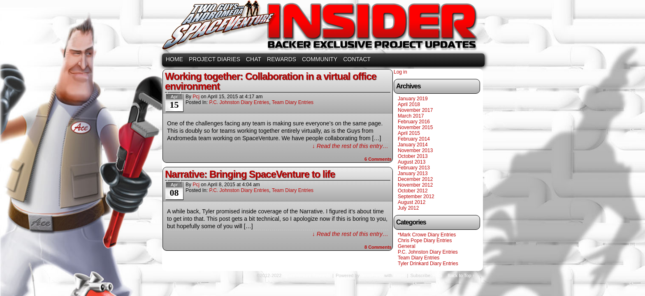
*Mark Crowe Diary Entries (427, 235)
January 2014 (413, 145)
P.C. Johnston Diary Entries (239, 102)
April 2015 (409, 133)
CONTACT (357, 59)
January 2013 (413, 173)
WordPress (372, 275)
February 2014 (414, 139)
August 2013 (411, 162)
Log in (400, 72)
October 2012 (413, 191)
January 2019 (413, 99)
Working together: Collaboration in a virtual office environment (270, 81)
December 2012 (415, 179)
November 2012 (415, 185)
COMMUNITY (319, 59)
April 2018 (409, 104)
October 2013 (413, 156)
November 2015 (415, 127)
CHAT (253, 59)
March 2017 (411, 116)
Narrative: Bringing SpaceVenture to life (250, 174)
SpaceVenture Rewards (321, 28)
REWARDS (281, 59)
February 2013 (414, 168)
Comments (378, 159)
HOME (174, 59)
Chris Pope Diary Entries (425, 240)
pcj (196, 96)
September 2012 (416, 196)
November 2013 (415, 150)
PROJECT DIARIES (214, 59)
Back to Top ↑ (461, 275)
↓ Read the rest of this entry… (350, 146)
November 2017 (415, 110)
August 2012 (411, 202)
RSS (438, 275)
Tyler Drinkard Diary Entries (428, 263)
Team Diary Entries (292, 102)
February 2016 (414, 122)
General (406, 246)
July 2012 (408, 208)
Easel (399, 275)
